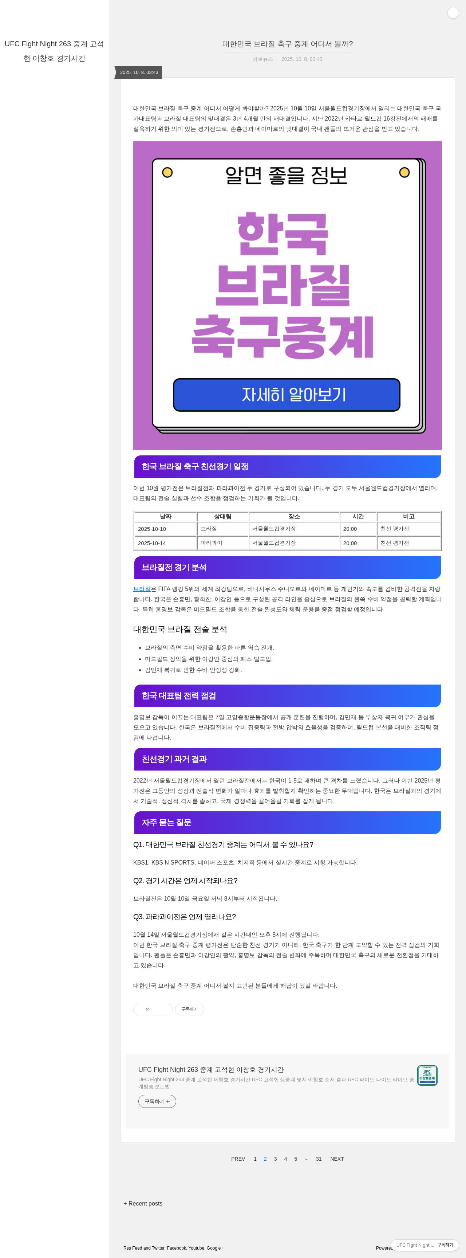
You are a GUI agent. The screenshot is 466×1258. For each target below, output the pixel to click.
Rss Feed (132, 1248)
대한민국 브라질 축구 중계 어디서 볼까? (287, 44)
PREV (237, 1158)
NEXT (336, 1158)
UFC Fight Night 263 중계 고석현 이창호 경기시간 (211, 1069)
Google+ (215, 1248)
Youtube (197, 1248)
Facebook (176, 1248)
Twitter (158, 1248)
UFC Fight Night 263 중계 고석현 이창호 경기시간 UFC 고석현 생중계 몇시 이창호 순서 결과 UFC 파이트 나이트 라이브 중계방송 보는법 (276, 1083)
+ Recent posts (142, 1203)
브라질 (142, 589)
